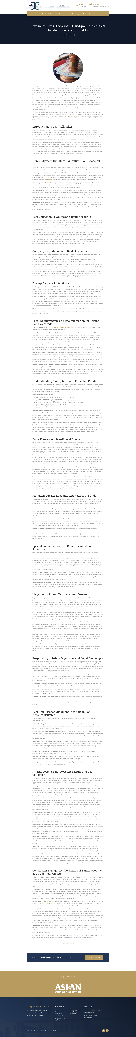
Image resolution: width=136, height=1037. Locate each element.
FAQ (72, 14)
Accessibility (72, 1013)
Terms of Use (73, 1010)
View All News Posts (68, 943)
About (44, 14)
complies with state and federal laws (62, 327)
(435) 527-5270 (87, 1018)
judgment (50, 180)
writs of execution (66, 724)
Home (57, 1010)
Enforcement (52, 14)
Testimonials (63, 14)
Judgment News (81, 14)
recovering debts (74, 117)
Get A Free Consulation (94, 957)
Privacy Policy (73, 1012)
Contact (91, 14)
